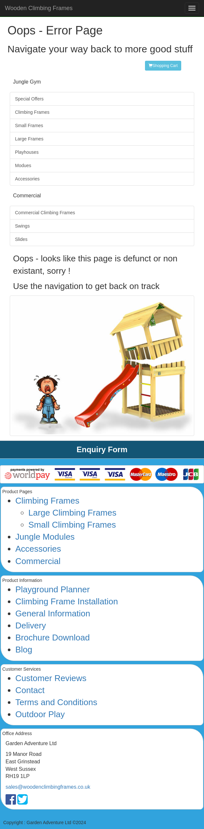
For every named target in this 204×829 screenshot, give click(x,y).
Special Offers (29, 98)
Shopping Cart (163, 65)
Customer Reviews (50, 678)
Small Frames (29, 125)
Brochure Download (52, 637)
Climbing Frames (32, 112)
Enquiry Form (102, 449)
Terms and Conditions (56, 702)
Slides (21, 239)
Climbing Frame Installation (66, 601)
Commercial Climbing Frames (45, 212)
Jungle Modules (45, 537)
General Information (52, 613)
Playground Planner (52, 589)
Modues (23, 165)
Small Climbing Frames (72, 525)
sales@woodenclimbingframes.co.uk (48, 787)
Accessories (27, 178)
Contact (30, 690)
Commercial (38, 561)
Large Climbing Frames (72, 513)
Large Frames (29, 138)
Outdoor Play (40, 714)
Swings (22, 226)
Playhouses (26, 152)
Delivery (30, 625)
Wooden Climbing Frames (39, 8)
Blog (23, 649)
